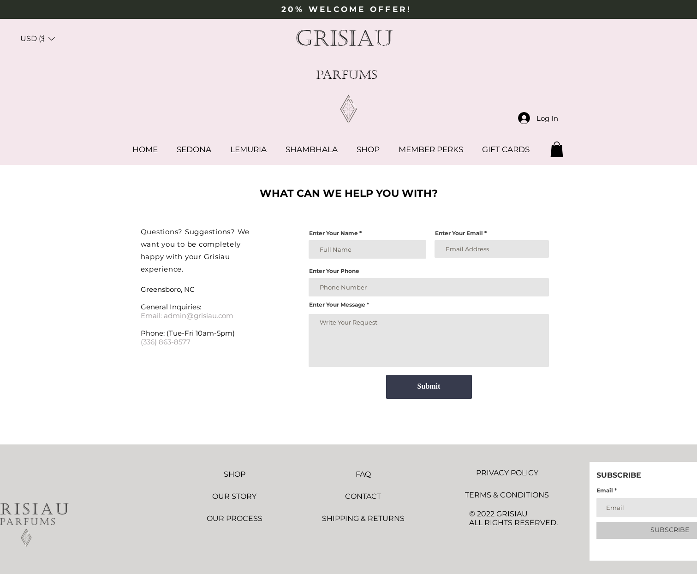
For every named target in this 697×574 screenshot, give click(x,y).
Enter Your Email (459, 233)
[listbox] (37, 39)
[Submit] (429, 387)
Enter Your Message (337, 305)
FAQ (363, 474)
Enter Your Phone (334, 271)
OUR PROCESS (234, 518)
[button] (37, 39)
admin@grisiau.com (198, 315)
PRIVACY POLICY (507, 472)
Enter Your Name (333, 233)
